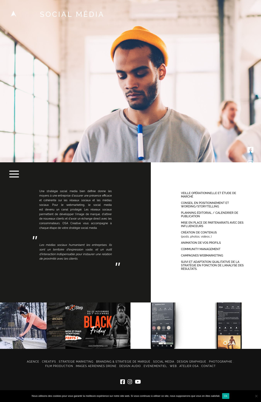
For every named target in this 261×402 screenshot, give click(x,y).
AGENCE (33, 361)
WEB (173, 366)
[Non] (256, 396)
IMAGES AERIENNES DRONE (96, 366)
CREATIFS (49, 361)
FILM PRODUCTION (59, 366)
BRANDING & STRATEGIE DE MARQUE (123, 361)
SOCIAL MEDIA (163, 361)
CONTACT (208, 366)
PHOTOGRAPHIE (220, 361)
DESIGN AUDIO (130, 366)
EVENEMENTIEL (155, 366)
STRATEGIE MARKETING (76, 361)
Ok (225, 395)
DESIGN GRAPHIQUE (191, 361)
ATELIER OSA (189, 366)
